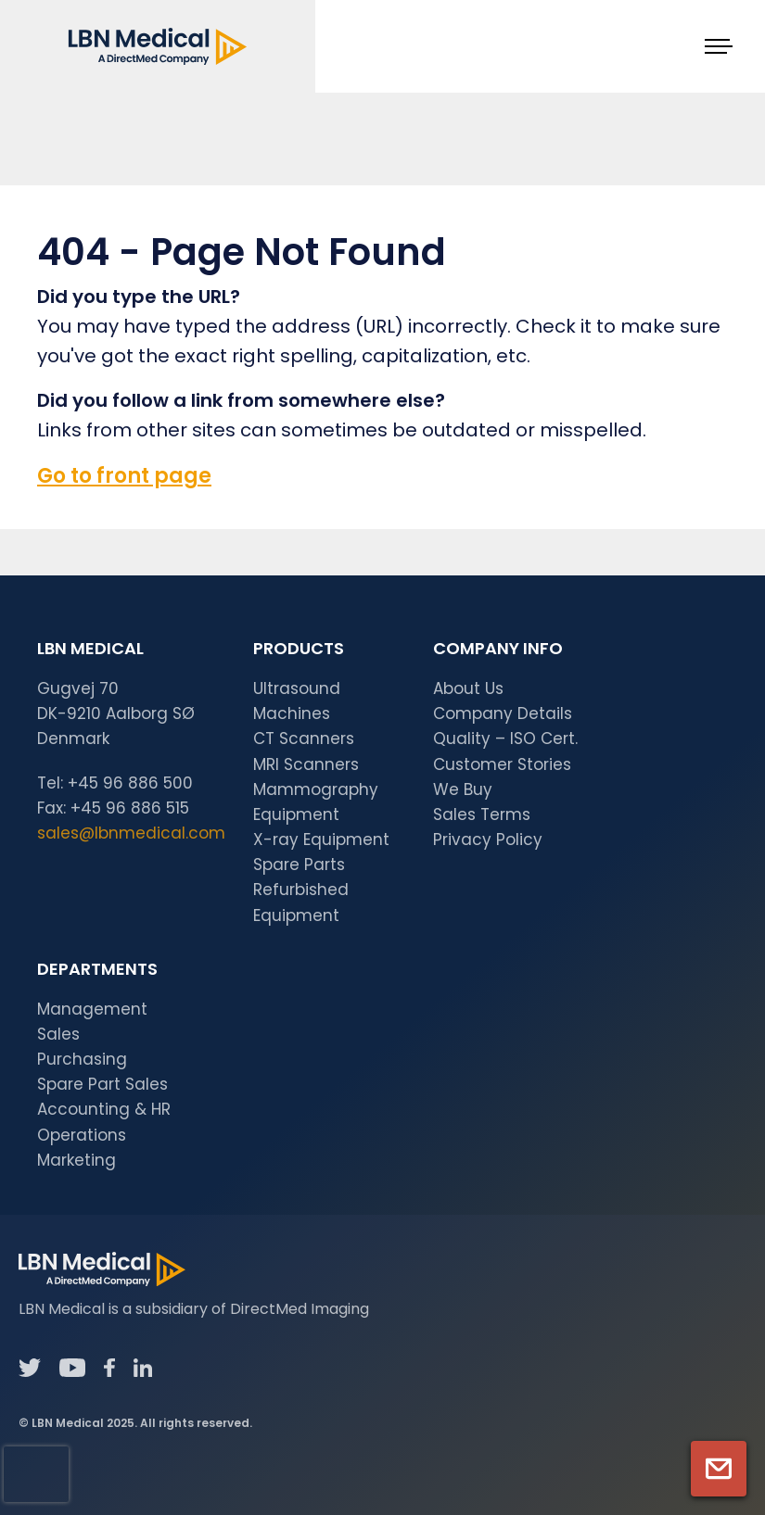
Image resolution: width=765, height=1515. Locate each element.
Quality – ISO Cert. (505, 738)
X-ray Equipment (321, 839)
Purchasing (82, 1059)
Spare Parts (299, 864)
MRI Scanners (306, 764)
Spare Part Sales (102, 1084)
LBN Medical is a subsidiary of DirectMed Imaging (194, 1308)
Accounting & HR (104, 1109)
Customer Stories (502, 764)
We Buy (462, 789)
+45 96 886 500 (130, 783)
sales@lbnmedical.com (131, 833)
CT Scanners (303, 738)
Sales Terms (481, 814)
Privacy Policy (487, 839)
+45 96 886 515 (129, 808)
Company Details (502, 713)
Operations (81, 1135)
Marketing (76, 1160)
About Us (468, 688)
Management (92, 1009)
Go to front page (124, 475)
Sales (58, 1034)
